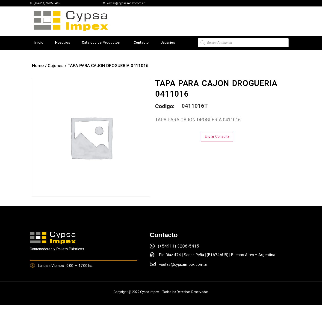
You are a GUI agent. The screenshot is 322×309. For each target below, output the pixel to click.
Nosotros (62, 42)
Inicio (38, 42)
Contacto (141, 42)
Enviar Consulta (217, 136)
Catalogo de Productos (101, 42)
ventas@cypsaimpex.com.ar (183, 264)
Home (38, 65)
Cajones (56, 65)
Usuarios (167, 42)
